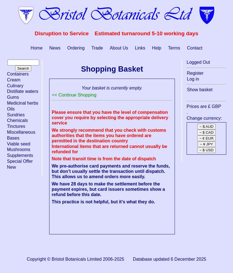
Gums (13, 97)
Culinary (15, 85)
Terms (174, 48)
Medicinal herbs (22, 103)
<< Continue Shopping (74, 95)
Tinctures (16, 126)
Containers (17, 74)
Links (140, 48)
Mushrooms (18, 149)
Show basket (200, 89)
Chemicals (17, 120)
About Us (119, 48)
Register (195, 73)
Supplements (20, 155)
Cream (13, 79)
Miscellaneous (21, 132)
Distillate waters (22, 91)
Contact (194, 48)
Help (156, 48)
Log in (193, 79)
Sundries (16, 114)
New (11, 167)
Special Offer (20, 161)
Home (37, 48)
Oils (11, 109)
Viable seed (18, 144)
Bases (13, 138)
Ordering (76, 48)
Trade (97, 48)
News (55, 48)
